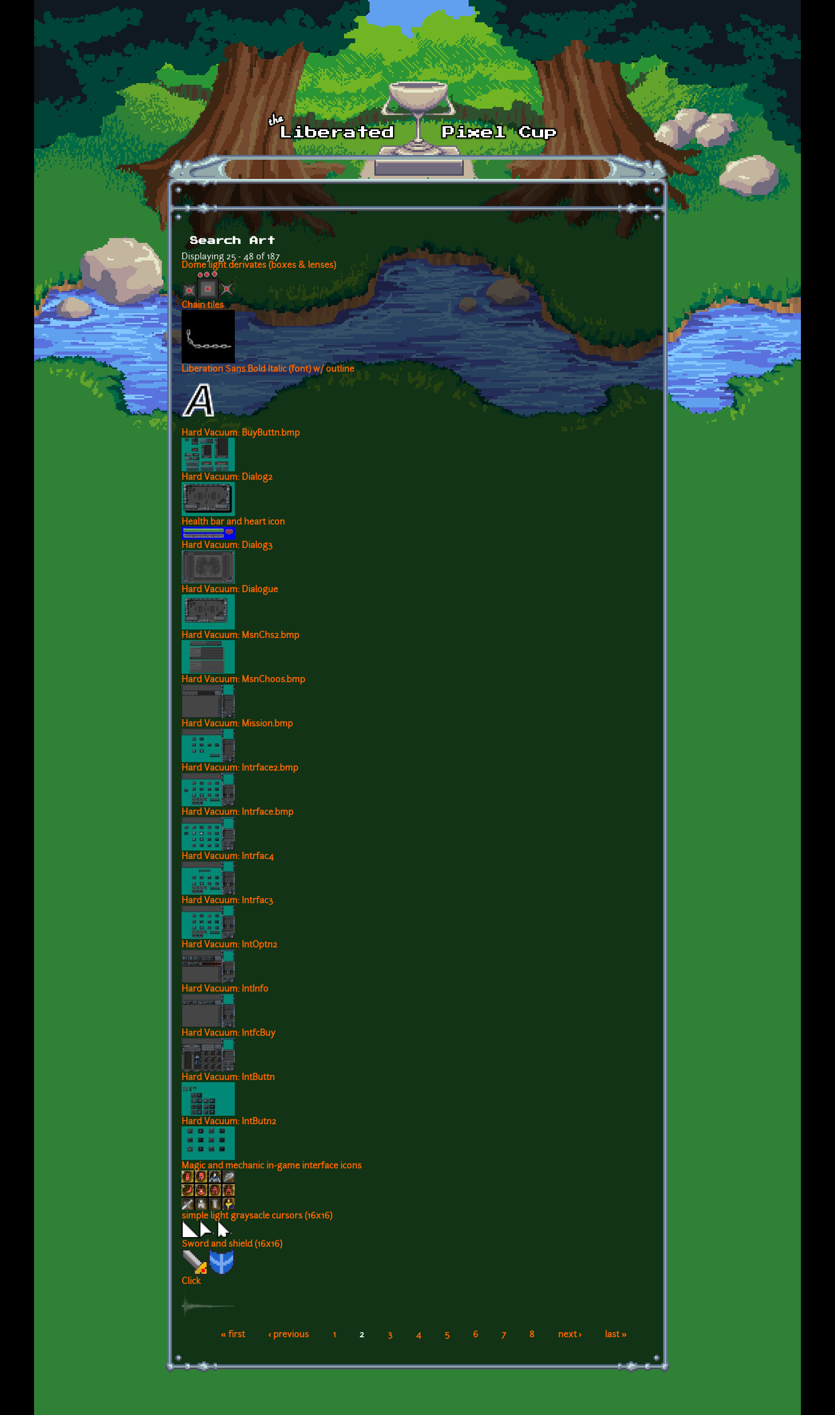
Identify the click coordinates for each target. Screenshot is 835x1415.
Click (191, 1282)
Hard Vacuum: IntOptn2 (229, 945)
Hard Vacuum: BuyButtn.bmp (241, 433)
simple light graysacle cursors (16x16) (257, 1216)
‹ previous (288, 1335)
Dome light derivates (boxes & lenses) (259, 265)
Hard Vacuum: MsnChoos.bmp (243, 680)
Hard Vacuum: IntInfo (225, 989)
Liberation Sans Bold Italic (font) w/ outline (268, 369)
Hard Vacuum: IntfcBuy (228, 1033)
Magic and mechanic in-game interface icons (272, 1166)
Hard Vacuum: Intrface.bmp (237, 812)
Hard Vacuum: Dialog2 (227, 477)
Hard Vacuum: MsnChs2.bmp (240, 636)
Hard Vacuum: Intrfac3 (227, 901)
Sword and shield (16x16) (232, 1244)
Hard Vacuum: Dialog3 (227, 546)
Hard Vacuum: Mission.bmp (237, 724)
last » (616, 1335)
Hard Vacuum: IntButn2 (229, 1122)
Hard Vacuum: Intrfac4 (228, 857)
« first (233, 1335)
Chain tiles (203, 305)
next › (570, 1335)
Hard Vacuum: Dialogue (230, 590)
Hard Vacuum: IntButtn (228, 1078)
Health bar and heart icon (233, 522)
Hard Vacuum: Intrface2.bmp (240, 768)
